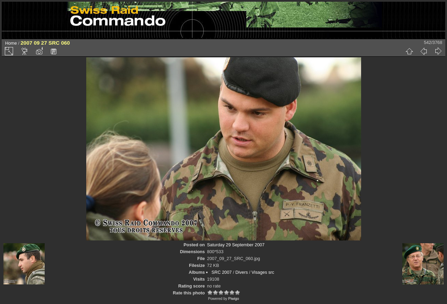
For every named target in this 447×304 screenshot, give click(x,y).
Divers (241, 272)
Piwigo (233, 298)
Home (11, 43)
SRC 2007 (221, 272)
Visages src (263, 272)
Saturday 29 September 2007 (236, 244)
